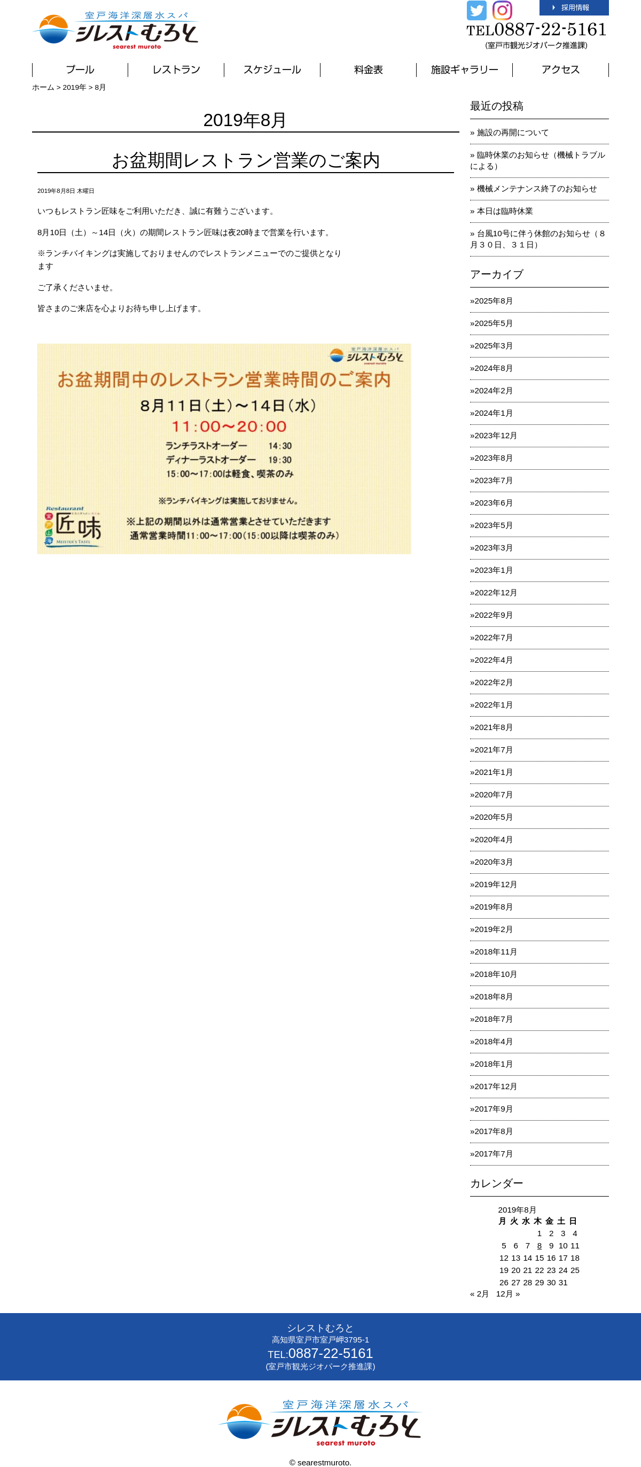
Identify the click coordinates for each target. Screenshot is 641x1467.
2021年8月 (493, 727)
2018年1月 (493, 1063)
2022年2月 (493, 682)
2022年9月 (493, 614)
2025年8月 (493, 300)
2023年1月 (493, 570)
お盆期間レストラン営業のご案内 (246, 160)
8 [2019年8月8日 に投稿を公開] (539, 1245)
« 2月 (479, 1293)
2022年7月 (493, 637)
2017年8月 (493, 1131)
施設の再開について (513, 132)
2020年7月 (493, 794)
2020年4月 (493, 839)
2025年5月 (493, 323)
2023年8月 (493, 457)
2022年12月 (496, 592)
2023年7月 (493, 480)
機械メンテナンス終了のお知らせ (537, 188)
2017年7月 (493, 1153)
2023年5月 (493, 525)
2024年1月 (493, 412)
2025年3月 (493, 345)
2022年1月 (493, 704)
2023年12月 (496, 435)
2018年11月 (496, 951)
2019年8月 (493, 906)
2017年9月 (493, 1108)
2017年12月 (496, 1086)
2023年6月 (493, 502)
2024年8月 (493, 367)
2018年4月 (493, 1041)
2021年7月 (493, 749)
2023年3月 (493, 547)
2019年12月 (496, 884)
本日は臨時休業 (505, 210)
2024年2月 (493, 390)
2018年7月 (493, 1018)
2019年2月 (493, 929)
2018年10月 (496, 974)
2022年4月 (493, 659)
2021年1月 (493, 772)
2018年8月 (493, 996)
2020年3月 (493, 861)
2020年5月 (493, 816)
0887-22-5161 (330, 1353)
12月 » (508, 1293)
